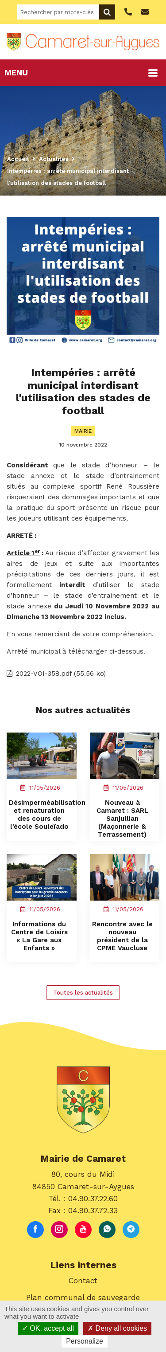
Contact (83, 1280)
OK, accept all (48, 1328)
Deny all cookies (117, 1328)
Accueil (18, 159)
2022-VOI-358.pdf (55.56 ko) (56, 674)
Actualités (53, 159)
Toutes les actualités (83, 992)
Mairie (83, 431)
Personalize (84, 1341)
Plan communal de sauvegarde (83, 1297)
